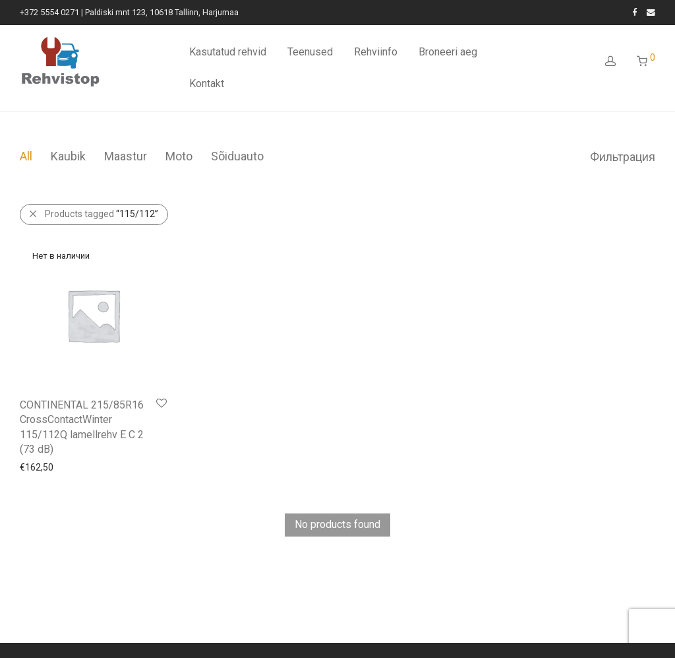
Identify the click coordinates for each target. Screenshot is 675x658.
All (26, 156)
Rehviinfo (375, 52)
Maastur (125, 156)
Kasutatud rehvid (227, 52)
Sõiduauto (237, 156)
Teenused (310, 52)
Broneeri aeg (448, 52)
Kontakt (206, 83)
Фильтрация (622, 157)
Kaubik (68, 156)
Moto (178, 156)
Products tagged (101, 214)
